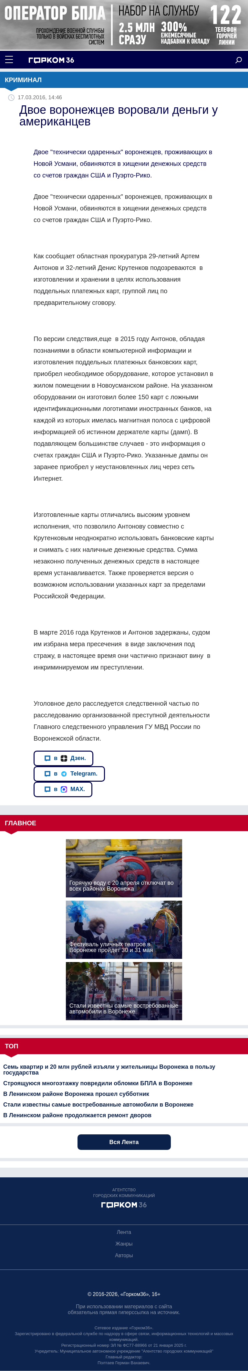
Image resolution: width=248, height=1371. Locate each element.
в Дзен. (65, 758)
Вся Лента (124, 1142)
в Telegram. (71, 773)
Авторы (124, 1255)
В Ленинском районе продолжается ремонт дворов (77, 1115)
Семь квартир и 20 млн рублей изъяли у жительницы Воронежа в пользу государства (109, 1070)
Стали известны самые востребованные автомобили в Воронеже (98, 1105)
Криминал (23, 79)
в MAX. (64, 789)
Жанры (123, 1244)
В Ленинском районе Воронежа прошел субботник (76, 1094)
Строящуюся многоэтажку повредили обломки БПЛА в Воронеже (97, 1083)
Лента (124, 1232)
